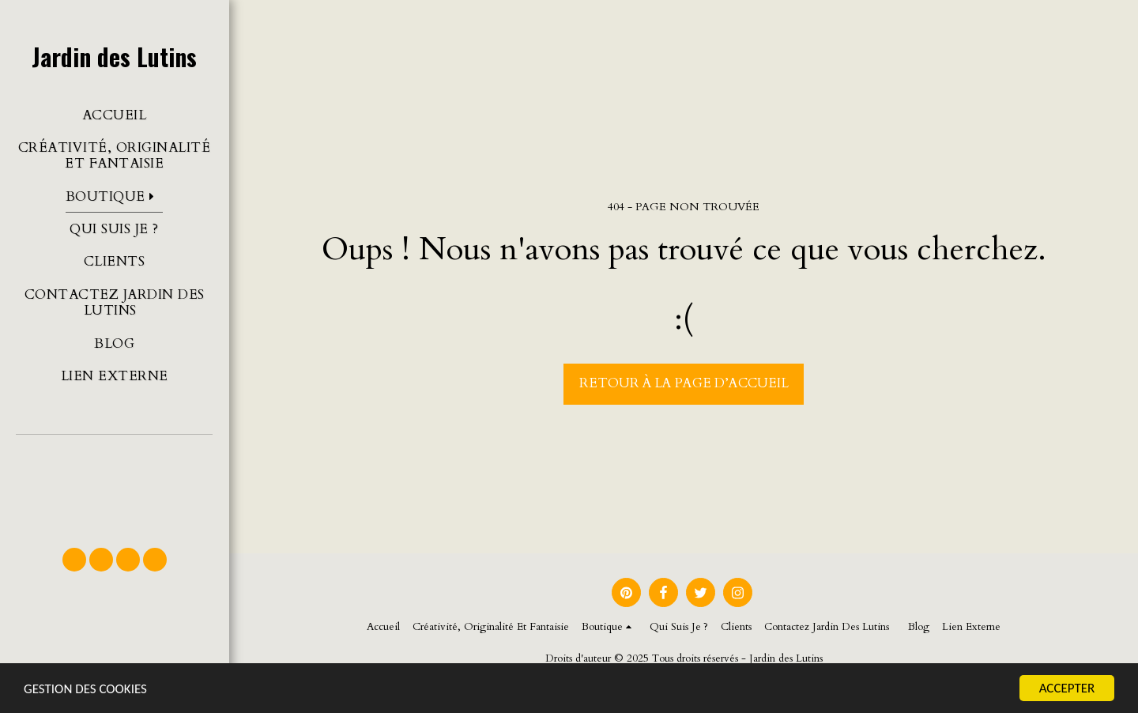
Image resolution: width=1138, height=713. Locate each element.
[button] (114, 483)
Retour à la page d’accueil (684, 383)
